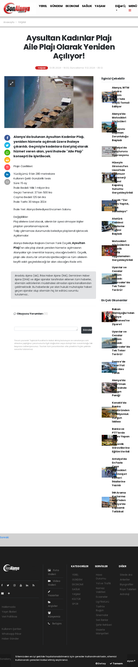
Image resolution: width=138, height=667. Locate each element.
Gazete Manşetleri (102, 631)
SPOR (75, 604)
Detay (101, 663)
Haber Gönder (10, 638)
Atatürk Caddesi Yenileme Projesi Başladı (118, 226)
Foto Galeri (53, 572)
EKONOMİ (72, 6)
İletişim (55, 623)
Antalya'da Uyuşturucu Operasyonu (120, 151)
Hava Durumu (101, 576)
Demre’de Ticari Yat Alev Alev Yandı (118, 367)
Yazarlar (53, 593)
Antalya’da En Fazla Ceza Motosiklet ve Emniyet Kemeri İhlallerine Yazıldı (119, 472)
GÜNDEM (56, 6)
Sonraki (4, 537)
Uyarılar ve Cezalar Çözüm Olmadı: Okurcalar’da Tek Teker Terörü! (121, 279)
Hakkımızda (8, 607)
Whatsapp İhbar (11, 634)
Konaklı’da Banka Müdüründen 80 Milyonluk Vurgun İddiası (121, 412)
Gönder (87, 329)
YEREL (43, 6)
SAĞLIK (87, 6)
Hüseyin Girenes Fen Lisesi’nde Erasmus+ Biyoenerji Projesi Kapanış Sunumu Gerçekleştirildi (122, 177)
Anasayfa (9, 22)
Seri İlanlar (102, 620)
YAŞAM (100, 6)
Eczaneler (102, 597)
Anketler (125, 579)
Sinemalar (102, 615)
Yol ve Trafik (103, 583)
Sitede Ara (126, 575)
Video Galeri (54, 583)
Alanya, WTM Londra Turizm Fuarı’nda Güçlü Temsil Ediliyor (120, 97)
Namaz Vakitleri (100, 590)
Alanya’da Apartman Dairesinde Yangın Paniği (119, 387)
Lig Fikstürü (102, 601)
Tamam (116, 663)
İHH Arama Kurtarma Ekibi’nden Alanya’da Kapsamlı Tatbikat (119, 502)
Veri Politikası (9, 616)
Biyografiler (126, 584)
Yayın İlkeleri (9, 611)
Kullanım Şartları (11, 629)
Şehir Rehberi (104, 625)
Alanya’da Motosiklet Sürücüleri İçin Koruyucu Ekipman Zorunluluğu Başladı (120, 127)
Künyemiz (54, 615)
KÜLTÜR (76, 599)
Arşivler (53, 604)
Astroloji (124, 594)
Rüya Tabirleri (128, 589)
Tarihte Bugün (100, 608)
